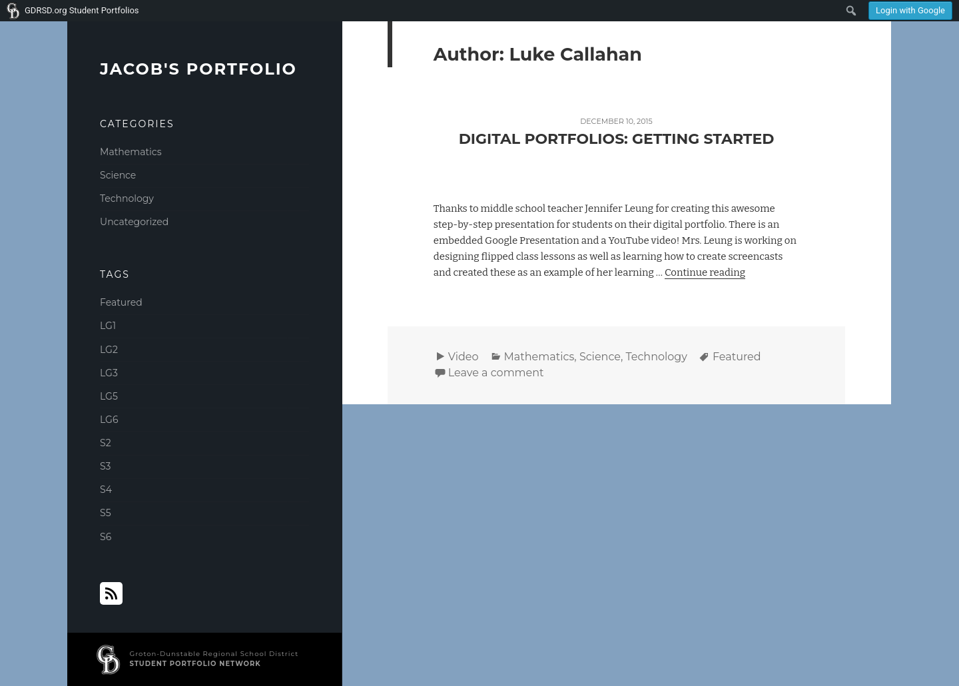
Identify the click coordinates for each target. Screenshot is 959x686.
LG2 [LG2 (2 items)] (109, 350)
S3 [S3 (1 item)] (105, 466)
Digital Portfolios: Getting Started (617, 139)
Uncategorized (134, 222)
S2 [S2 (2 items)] (105, 443)
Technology (127, 198)
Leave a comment (496, 372)
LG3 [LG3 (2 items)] (109, 373)
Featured (737, 356)
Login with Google (910, 10)
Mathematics (131, 152)
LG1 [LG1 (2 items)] (108, 326)
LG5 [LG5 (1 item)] (109, 396)
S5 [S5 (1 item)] (105, 513)
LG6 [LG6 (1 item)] (109, 420)
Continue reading (705, 272)
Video (463, 356)
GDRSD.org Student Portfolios (82, 10)
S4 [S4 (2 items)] (106, 490)
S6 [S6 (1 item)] (105, 537)
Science (118, 175)
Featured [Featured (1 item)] (121, 302)
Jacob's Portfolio (198, 69)
